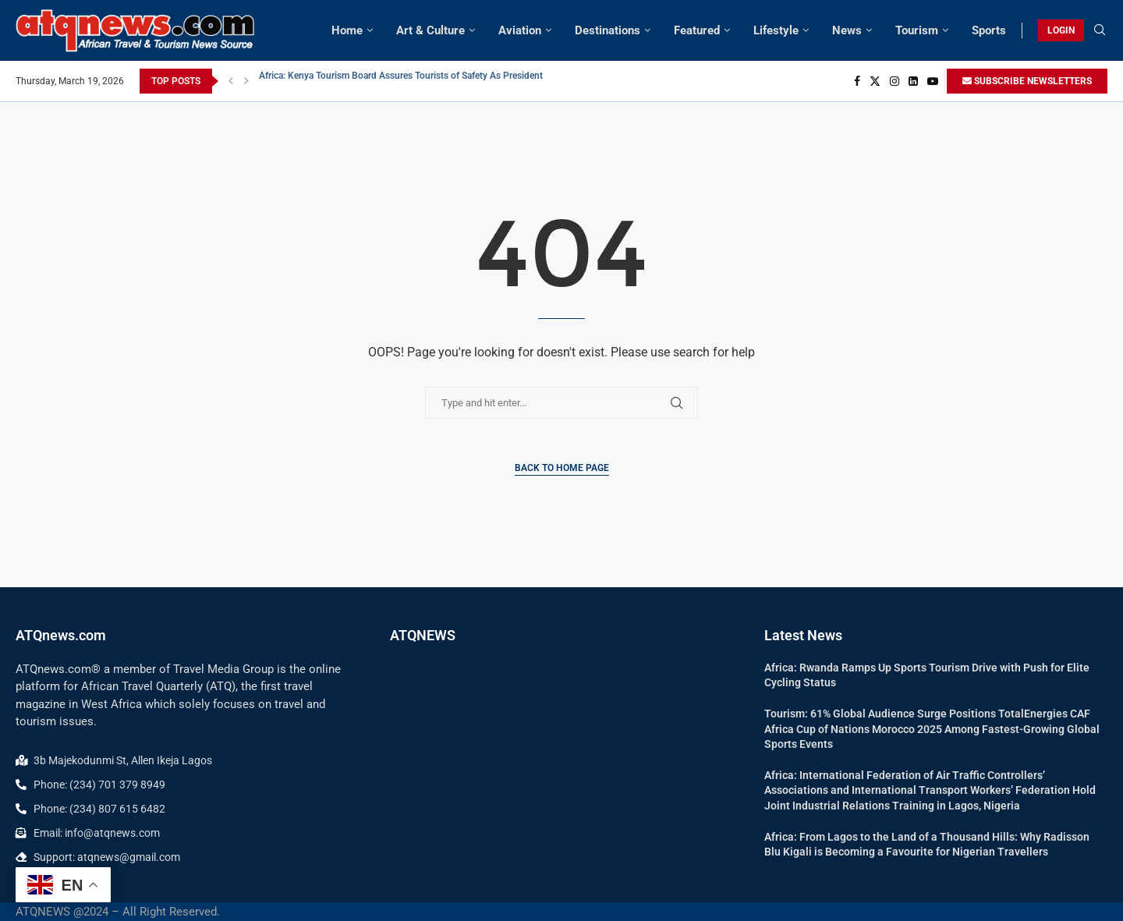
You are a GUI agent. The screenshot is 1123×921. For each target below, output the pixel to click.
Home (347, 30)
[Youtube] (932, 81)
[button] (231, 81)
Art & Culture (430, 30)
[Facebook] (857, 81)
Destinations (607, 30)
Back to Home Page (562, 467)
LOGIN (1061, 30)
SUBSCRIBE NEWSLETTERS (1027, 81)
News (847, 30)
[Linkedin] (913, 81)
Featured (697, 30)
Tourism (916, 30)
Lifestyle (776, 30)
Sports (989, 30)
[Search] (1099, 30)
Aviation (519, 30)
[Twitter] (875, 81)
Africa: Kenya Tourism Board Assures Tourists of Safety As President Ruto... (415, 81)
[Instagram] (894, 81)
